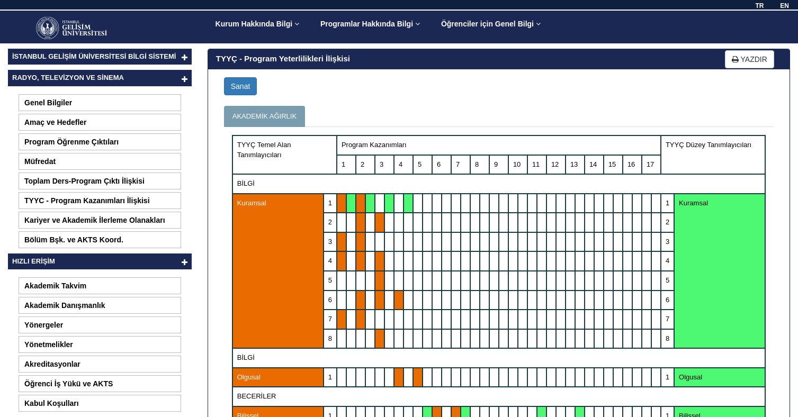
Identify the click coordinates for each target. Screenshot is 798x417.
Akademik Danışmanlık (64, 305)
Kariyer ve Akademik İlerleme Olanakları (94, 220)
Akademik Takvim (55, 286)
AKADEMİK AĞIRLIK (264, 116)
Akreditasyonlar (52, 364)
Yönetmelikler (48, 344)
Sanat (240, 86)
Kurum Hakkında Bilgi (257, 24)
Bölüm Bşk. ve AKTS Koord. (73, 239)
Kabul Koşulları (51, 403)
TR (759, 6)
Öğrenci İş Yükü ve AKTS (68, 383)
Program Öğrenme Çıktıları (71, 142)
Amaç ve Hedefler (55, 122)
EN (784, 6)
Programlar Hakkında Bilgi (370, 24)
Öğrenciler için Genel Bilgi (491, 24)
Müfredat (40, 161)
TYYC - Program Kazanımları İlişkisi (87, 200)
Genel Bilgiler (48, 102)
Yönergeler (43, 325)
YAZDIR (749, 59)
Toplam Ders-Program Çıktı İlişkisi (84, 181)
